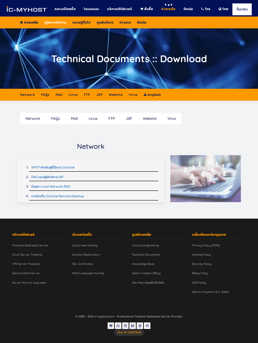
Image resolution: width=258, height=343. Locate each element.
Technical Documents (146, 254)
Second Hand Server (26, 273)
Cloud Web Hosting (85, 245)
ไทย (223, 9)
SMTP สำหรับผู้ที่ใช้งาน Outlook (53, 167)
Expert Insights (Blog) (146, 273)
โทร (205, 9)
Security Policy (201, 264)
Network (27, 95)
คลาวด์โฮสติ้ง (65, 9)
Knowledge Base (143, 264)
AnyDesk (152, 95)
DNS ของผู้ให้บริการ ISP (47, 177)
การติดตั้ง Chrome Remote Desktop (57, 196)
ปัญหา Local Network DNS (50, 186)
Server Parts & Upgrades (29, 282)
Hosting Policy (201, 254)
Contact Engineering (145, 245)
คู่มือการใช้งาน (56, 22)
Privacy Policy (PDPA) (206, 245)
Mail (59, 95)
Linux (73, 95)
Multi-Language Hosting (88, 273)
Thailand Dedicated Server (30, 245)
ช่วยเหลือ (168, 9)
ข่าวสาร (125, 22)
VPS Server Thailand (26, 264)
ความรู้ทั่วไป (82, 22)
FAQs (45, 95)
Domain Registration (86, 254)
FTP (87, 95)
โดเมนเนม (91, 9)
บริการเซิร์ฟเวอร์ (119, 9)
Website (116, 95)
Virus (133, 95)
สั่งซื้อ (146, 9)
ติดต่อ (188, 9)
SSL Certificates (82, 264)
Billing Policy (200, 273)
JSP (99, 95)
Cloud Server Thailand (27, 254)
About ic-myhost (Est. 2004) (210, 292)
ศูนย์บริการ (105, 22)
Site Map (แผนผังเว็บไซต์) (148, 282)
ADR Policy (199, 282)
